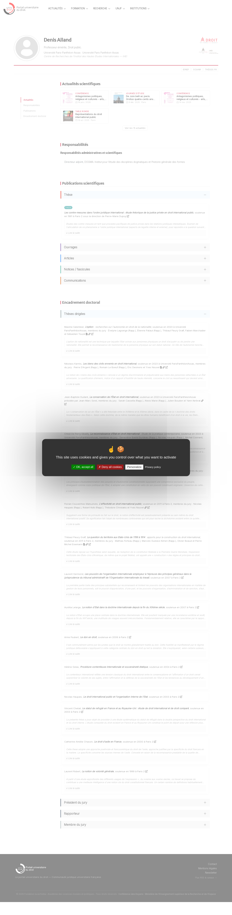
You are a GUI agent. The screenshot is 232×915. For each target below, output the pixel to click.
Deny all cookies (110, 467)
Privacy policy (153, 467)
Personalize (134, 467)
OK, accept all (83, 467)
